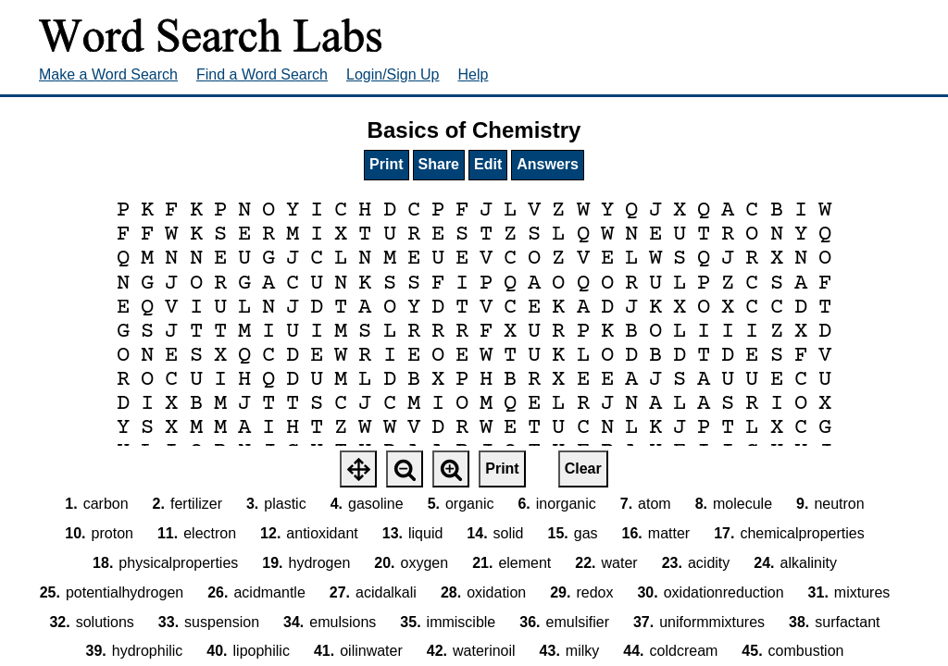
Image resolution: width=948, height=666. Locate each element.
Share (438, 164)
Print (386, 164)
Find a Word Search (262, 74)
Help (473, 74)
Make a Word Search (108, 74)
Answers (548, 164)
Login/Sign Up (393, 74)
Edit (488, 164)
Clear (583, 468)
